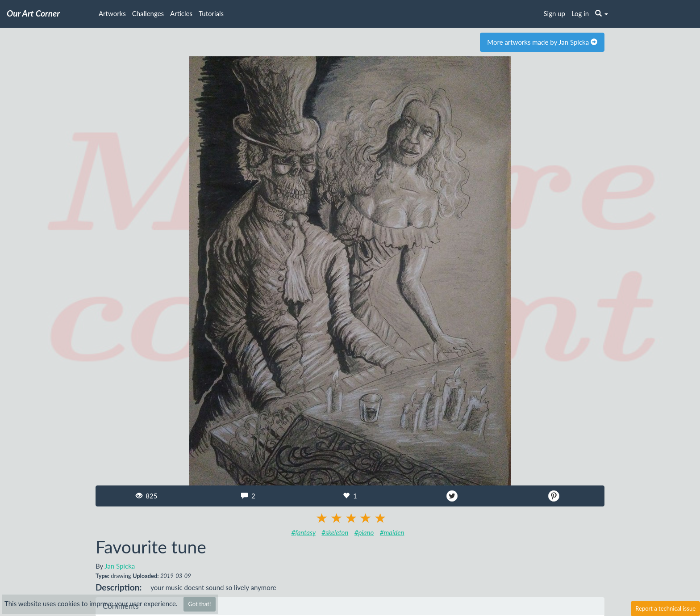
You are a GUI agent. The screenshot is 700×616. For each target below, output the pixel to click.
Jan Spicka (119, 566)
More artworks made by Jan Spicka (542, 42)
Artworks (112, 13)
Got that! (199, 604)
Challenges (148, 13)
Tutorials (211, 13)
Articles (181, 13)
